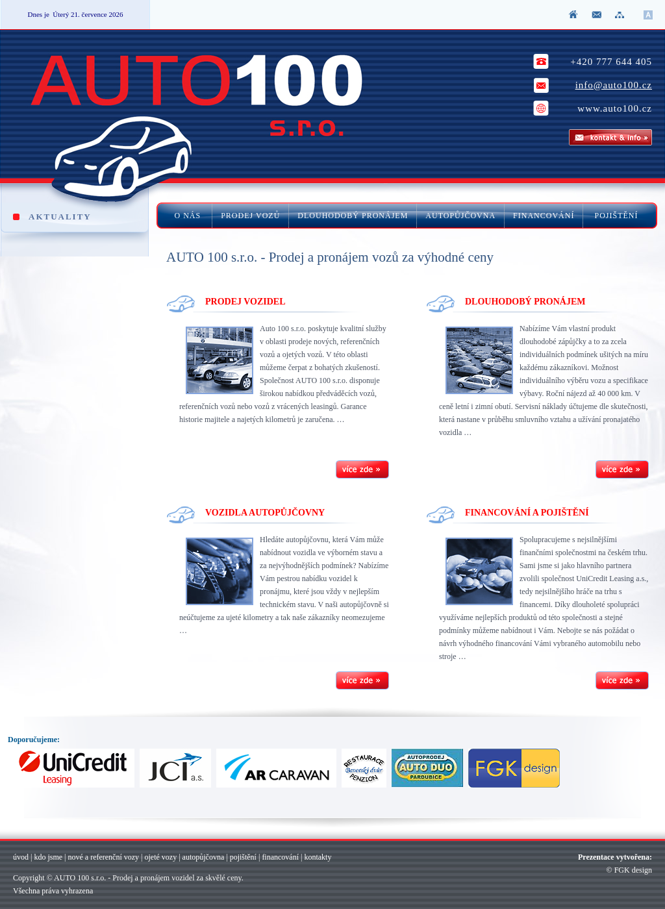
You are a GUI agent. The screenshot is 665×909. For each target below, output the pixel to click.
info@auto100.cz (613, 85)
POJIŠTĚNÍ (615, 215)
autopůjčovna (203, 857)
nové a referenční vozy (103, 857)
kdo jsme (48, 857)
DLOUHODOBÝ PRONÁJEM (352, 215)
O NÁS (189, 215)
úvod (21, 857)
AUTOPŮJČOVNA (460, 215)
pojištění (243, 857)
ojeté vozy (161, 857)
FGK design (633, 870)
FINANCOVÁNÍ (543, 215)
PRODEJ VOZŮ (250, 215)
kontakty (317, 857)
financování (280, 857)
